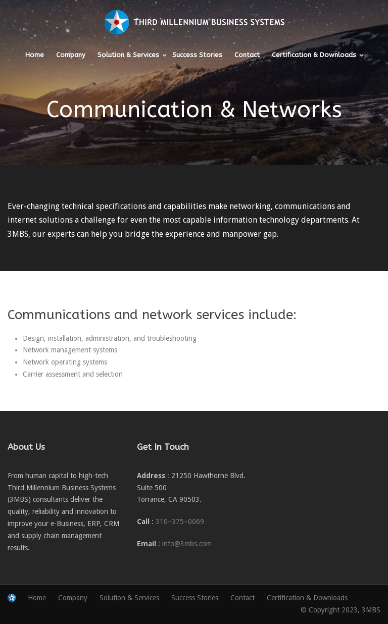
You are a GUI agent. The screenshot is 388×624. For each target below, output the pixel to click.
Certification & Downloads (314, 55)
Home (34, 55)
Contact (247, 55)
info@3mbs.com (187, 544)
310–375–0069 (180, 521)
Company (70, 55)
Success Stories (197, 55)
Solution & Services (128, 55)
